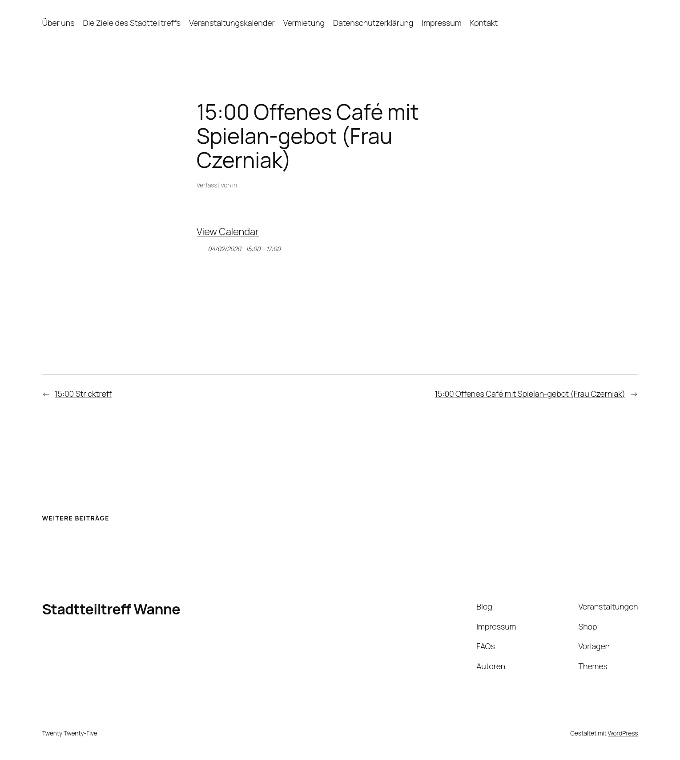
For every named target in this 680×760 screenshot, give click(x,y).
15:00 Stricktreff (83, 393)
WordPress (623, 733)
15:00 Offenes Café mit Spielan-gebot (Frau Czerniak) (530, 393)
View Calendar (228, 231)
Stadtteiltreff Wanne (111, 609)
